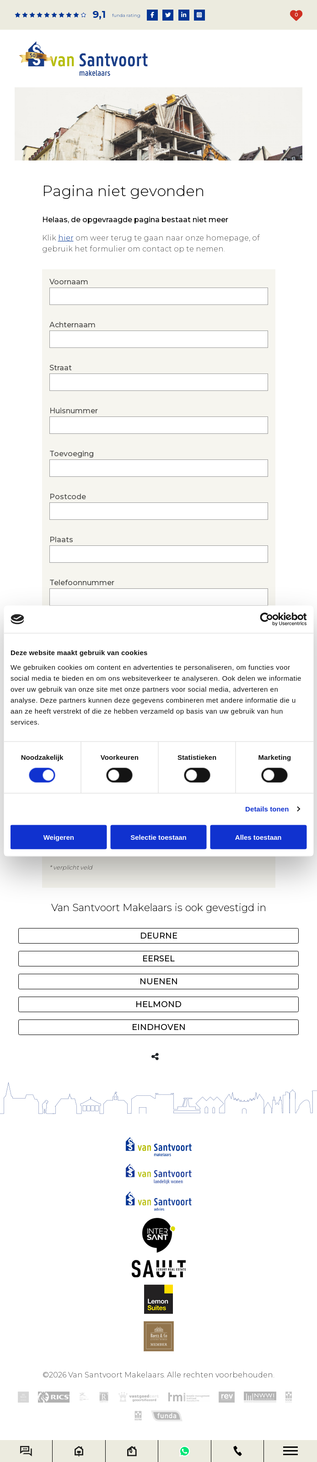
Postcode (158, 506)
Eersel (158, 959)
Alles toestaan (258, 837)
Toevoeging (158, 463)
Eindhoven (159, 1028)
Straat (158, 377)
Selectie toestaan (158, 837)
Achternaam (158, 334)
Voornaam (158, 291)
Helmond (158, 1005)
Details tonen (267, 809)
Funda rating (126, 15)
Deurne (158, 936)
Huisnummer (158, 420)
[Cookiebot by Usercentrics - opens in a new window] (266, 619)
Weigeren (58, 837)
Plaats (158, 549)
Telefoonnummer (158, 592)
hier (66, 238)
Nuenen (159, 982)
